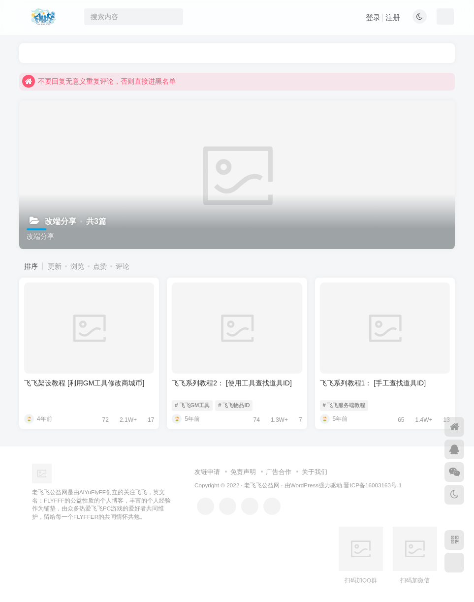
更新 (55, 266)
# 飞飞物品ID (234, 405)
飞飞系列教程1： (373, 383)
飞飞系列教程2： (231, 383)
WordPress (304, 485)
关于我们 (314, 471)
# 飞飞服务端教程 (344, 405)
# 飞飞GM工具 (192, 405)
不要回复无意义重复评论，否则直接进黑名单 (99, 81)
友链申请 (207, 471)
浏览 (77, 266)
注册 (392, 17)
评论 (122, 266)
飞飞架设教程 (84, 383)
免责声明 (243, 471)
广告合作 (278, 471)
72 (102, 419)
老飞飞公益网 (262, 485)
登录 (373, 17)
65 (397, 419)
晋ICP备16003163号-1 (373, 485)
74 (253, 419)
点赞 (100, 266)
